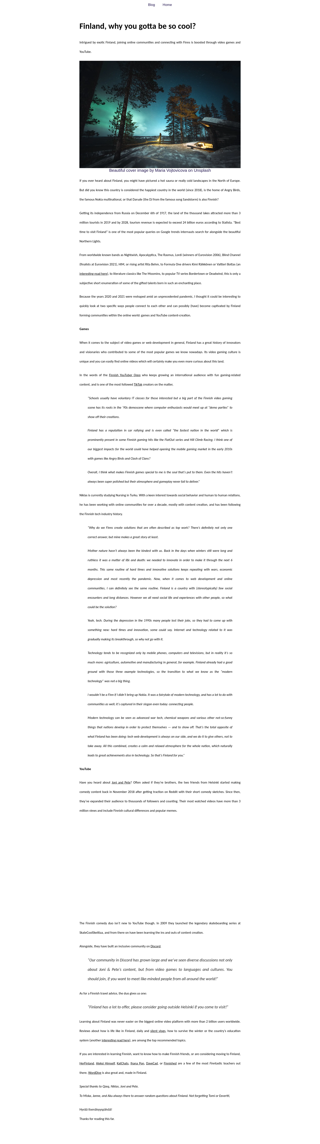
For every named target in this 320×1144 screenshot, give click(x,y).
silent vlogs (158, 1031)
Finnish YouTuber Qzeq (124, 375)
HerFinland (86, 1063)
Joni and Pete (121, 782)
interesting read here (93, 274)
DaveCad (152, 1063)
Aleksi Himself (105, 1063)
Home (167, 5)
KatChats (122, 1063)
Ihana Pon (137, 1063)
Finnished (170, 1063)
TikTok (138, 384)
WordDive (94, 1073)
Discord (156, 946)
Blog (151, 5)
